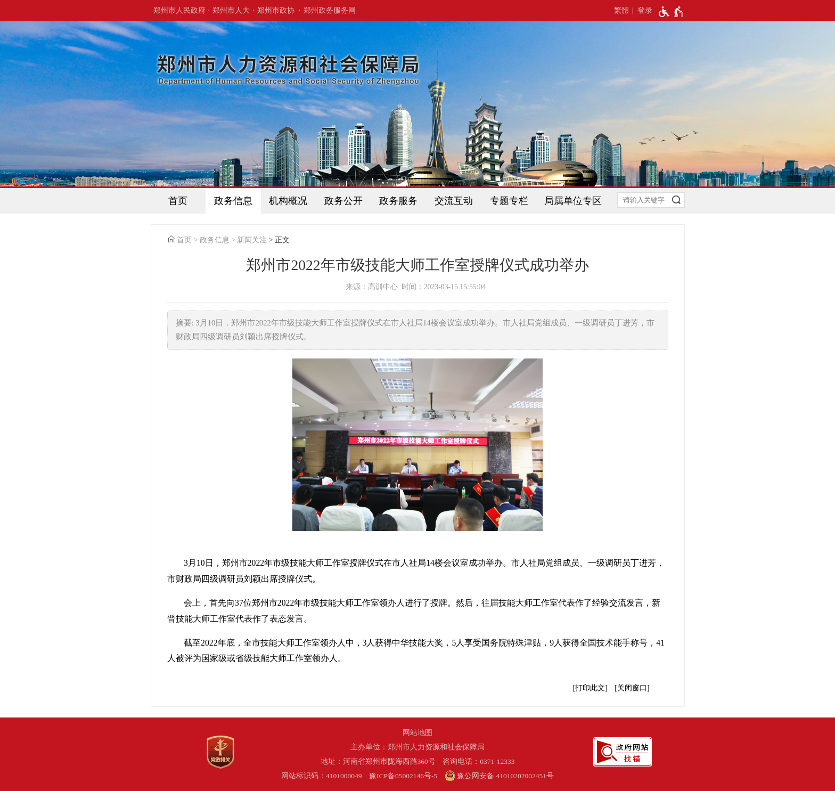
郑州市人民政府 (179, 10)
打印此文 (590, 688)
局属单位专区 (573, 200)
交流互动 (454, 200)
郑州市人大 (231, 10)
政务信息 (233, 200)
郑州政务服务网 (330, 10)
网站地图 (417, 733)
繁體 (621, 10)
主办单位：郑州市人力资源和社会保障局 (417, 747)
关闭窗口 (632, 688)
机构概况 (288, 200)
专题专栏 (509, 200)
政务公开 (343, 200)
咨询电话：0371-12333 (478, 761)
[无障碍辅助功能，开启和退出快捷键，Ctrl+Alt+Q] (671, 11)
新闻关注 (252, 240)
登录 (644, 10)
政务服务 (398, 200)
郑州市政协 (275, 10)
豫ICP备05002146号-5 (403, 776)
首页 (177, 200)
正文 (282, 240)
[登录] (640, 10)
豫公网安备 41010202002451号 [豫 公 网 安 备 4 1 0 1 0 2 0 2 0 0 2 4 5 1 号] (499, 775)
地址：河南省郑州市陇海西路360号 (378, 761)
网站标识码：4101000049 (321, 776)
